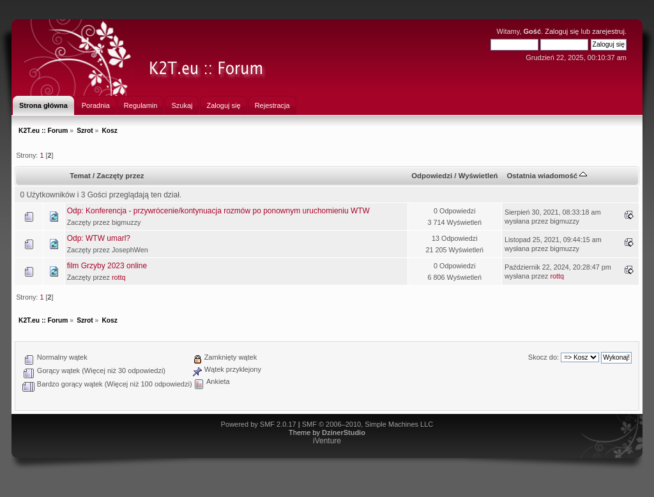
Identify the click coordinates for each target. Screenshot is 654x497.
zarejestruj (608, 31)
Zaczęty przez (120, 176)
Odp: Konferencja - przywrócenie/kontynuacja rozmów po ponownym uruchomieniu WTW (218, 210)
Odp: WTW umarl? (98, 238)
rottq (119, 277)
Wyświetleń (478, 176)
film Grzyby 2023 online (107, 265)
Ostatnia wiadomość (546, 176)
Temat (80, 176)
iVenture (327, 440)
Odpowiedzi (431, 176)
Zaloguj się (562, 31)
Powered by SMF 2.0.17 (258, 424)
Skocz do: (543, 357)
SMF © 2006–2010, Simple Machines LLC (368, 424)
